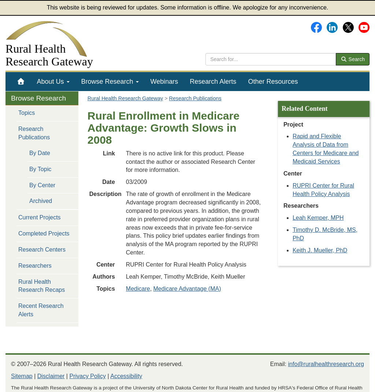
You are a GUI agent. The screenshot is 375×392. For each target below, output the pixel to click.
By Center (42, 185)
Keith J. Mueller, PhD (320, 250)
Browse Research (110, 81)
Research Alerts (213, 81)
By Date (39, 153)
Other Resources (273, 81)
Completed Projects (44, 233)
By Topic (40, 169)
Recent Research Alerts (41, 310)
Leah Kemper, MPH (318, 218)
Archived (40, 201)
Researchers (35, 266)
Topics (26, 113)
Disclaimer (51, 376)
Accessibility (126, 376)
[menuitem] (21, 81)
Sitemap (22, 376)
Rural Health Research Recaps (41, 286)
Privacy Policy (87, 376)
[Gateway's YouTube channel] (364, 27)
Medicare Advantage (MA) (187, 289)
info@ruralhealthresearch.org (326, 364)
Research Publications (34, 133)
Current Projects (39, 217)
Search (353, 59)
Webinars (164, 81)
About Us (53, 81)
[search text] (270, 59)
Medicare (138, 289)
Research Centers (42, 249)
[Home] (21, 81)
